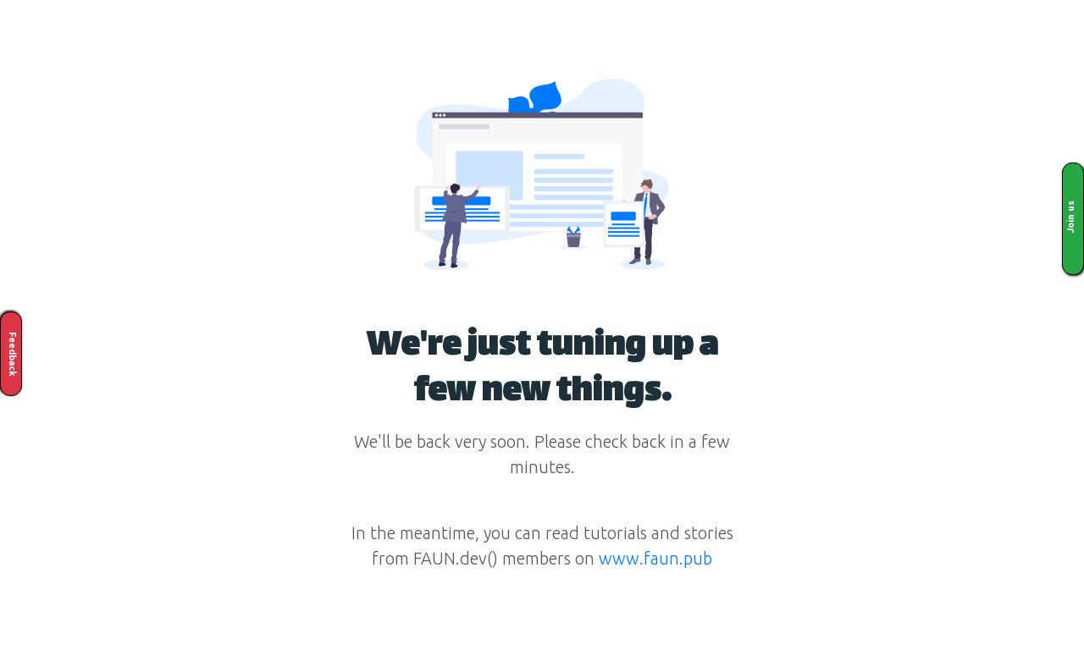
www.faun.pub (655, 558)
